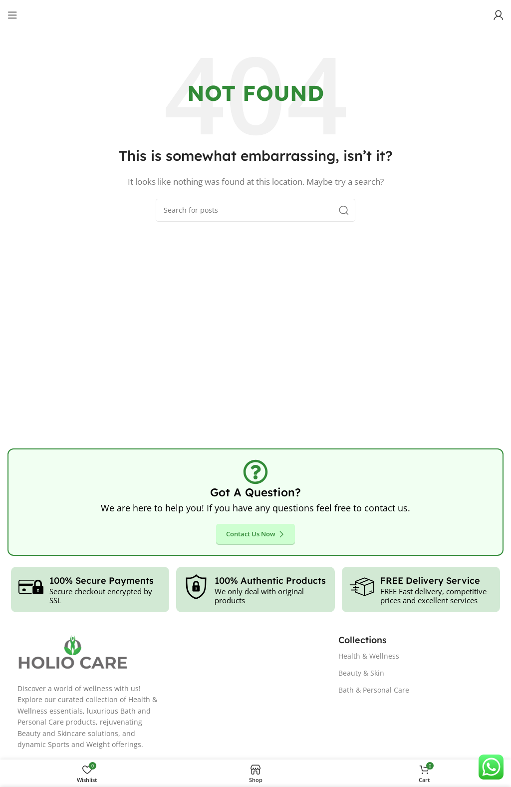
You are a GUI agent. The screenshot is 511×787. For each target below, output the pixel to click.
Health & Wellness (368, 656)
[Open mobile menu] (12, 15)
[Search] (255, 210)
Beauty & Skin (361, 673)
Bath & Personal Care (373, 690)
